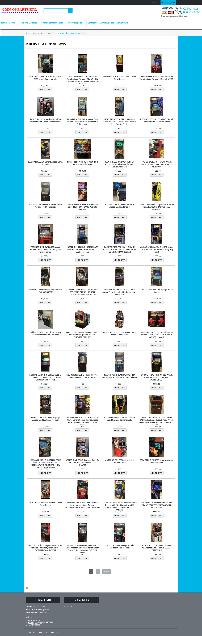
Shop (35, 632)
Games (13, 22)
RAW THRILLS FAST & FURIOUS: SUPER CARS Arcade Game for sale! (45, 77)
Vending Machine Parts (53, 22)
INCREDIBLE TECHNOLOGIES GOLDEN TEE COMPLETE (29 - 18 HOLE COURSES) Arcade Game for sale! (82, 292)
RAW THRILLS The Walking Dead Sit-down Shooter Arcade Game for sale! (45, 120)
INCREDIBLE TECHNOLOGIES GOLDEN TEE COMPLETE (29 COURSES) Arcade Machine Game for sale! (45, 377)
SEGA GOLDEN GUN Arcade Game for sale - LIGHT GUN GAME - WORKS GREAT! (82, 207)
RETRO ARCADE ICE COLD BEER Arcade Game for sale (119, 77)
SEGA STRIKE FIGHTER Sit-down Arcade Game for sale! (156, 461)
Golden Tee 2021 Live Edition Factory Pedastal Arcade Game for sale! (45, 333)
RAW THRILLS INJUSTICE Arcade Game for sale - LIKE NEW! (119, 333)
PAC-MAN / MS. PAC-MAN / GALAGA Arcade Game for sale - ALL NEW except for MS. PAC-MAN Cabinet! (119, 249)
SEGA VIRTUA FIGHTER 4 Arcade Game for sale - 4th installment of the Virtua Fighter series (82, 121)
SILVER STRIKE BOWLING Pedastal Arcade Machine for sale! (119, 205)
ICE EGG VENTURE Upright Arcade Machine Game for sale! (119, 546)
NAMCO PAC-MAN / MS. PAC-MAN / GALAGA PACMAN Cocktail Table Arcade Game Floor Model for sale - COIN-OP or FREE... (156, 421)
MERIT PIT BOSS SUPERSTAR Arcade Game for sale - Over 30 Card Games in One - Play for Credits (119, 121)
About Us (43, 632)
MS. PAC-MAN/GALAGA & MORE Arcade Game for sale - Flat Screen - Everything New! (156, 249)
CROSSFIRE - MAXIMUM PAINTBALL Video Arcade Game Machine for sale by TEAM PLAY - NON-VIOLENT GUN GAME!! (82, 549)
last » (106, 571)
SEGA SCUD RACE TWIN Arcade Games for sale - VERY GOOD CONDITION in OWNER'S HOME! (156, 334)
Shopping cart (169, 2)
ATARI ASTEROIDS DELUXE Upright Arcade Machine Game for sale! (45, 418)
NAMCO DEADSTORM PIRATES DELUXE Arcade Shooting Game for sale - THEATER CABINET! (82, 334)
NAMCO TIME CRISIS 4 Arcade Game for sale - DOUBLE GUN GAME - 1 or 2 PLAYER (82, 462)
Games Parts (123, 22)
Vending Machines (30, 22)
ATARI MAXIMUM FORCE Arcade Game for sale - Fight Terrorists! (45, 205)
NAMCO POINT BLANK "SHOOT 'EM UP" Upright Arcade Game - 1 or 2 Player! (119, 376)
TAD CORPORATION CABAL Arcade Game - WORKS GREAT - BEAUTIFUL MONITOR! (156, 164)
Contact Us (93, 22)
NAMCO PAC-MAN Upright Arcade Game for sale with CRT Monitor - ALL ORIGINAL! (157, 207)
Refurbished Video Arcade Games (73, 33)
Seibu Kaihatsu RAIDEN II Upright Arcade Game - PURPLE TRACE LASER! (82, 376)
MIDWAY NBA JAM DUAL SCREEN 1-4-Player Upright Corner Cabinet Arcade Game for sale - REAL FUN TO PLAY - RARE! (82, 421)
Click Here (42, 613)
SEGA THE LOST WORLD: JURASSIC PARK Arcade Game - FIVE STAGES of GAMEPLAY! (156, 547)
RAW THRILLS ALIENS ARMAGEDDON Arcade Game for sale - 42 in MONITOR (156, 77)
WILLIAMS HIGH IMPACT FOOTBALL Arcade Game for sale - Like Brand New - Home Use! (119, 292)
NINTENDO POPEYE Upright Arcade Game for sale (119, 461)
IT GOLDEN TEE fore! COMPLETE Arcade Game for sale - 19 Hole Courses (156, 120)
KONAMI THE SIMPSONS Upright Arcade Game (157, 290)
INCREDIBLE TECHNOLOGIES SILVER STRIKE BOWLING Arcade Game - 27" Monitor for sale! (82, 249)
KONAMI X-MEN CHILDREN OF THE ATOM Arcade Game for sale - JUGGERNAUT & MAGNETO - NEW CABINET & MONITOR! (45, 464)
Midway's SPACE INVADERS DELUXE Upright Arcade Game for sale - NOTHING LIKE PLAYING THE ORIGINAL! (82, 505)
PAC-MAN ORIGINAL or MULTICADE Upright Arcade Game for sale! (119, 418)
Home (4, 22)
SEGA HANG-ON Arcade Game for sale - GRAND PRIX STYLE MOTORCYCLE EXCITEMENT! (156, 505)
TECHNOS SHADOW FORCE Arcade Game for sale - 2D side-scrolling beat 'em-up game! (45, 249)
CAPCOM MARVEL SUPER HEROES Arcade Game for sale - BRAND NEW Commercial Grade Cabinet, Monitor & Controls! (82, 80)
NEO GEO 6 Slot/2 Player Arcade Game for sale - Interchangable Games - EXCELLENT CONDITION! (45, 547)
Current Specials (107, 22)
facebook (68, 606)
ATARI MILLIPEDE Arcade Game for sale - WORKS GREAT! (45, 290)
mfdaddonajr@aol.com (178, 16)
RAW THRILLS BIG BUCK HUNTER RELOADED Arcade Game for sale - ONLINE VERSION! (119, 164)
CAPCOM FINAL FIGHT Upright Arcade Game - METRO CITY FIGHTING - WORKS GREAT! (157, 377)
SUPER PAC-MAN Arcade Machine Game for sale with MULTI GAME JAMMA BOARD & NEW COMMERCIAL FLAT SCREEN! (120, 506)
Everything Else (76, 22)
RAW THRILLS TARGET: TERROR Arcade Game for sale (45, 503)
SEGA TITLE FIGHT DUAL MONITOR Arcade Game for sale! (82, 163)
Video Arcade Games (49, 33)
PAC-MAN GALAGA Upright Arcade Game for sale (45, 163)
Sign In (154, 2)
